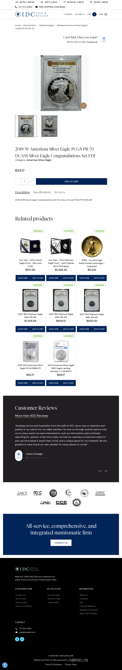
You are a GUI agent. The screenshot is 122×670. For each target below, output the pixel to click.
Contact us (92, 42)
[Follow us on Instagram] (22, 639)
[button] (5, 665)
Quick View (23, 278)
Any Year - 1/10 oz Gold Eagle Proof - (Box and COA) (30, 263)
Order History (53, 602)
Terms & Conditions (24, 606)
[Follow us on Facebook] (17, 639)
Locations (84, 599)
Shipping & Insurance (89, 610)
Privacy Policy (21, 602)
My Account (21, 599)
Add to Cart (71, 181)
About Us (84, 595)
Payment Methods (87, 606)
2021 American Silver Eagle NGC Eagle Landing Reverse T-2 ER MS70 (61, 368)
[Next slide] (105, 471)
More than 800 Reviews (31, 416)
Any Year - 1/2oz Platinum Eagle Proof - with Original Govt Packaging (61, 263)
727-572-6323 (25, 7)
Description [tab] (22, 192)
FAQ (81, 602)
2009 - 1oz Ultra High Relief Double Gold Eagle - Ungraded (92, 263)
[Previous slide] (100, 471)
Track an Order (54, 599)
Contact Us (61, 542)
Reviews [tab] (59, 192)
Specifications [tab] (42, 192)
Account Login (54, 595)
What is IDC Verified (88, 613)
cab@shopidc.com (27, 632)
